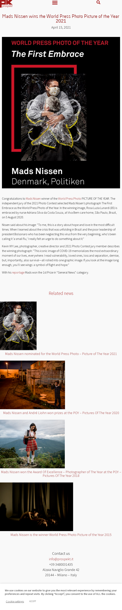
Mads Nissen (33, 199)
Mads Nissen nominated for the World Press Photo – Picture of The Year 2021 (61, 354)
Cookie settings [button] (15, 601)
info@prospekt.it (61, 560)
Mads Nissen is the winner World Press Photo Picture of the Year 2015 (61, 535)
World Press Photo (69, 199)
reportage (18, 273)
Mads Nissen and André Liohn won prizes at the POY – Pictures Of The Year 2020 (61, 414)
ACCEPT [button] (32, 601)
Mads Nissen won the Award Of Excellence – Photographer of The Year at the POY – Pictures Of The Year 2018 (61, 475)
